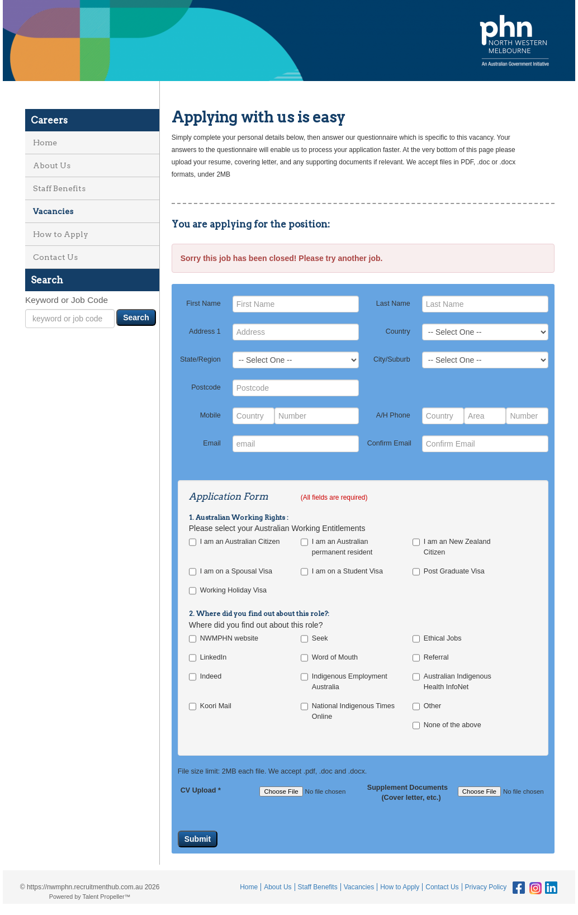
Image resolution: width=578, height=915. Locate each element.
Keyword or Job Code (66, 300)
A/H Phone (393, 415)
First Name (203, 303)
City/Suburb (391, 359)
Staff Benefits (59, 188)
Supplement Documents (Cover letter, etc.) (404, 793)
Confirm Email (389, 443)
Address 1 (205, 331)
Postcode (206, 387)
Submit (197, 839)
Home (45, 142)
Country (398, 331)
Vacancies (53, 211)
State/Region (200, 359)
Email (212, 443)
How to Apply (60, 234)
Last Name (393, 303)
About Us (51, 165)
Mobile (210, 415)
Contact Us (55, 257)
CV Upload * (201, 790)
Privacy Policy (486, 887)
